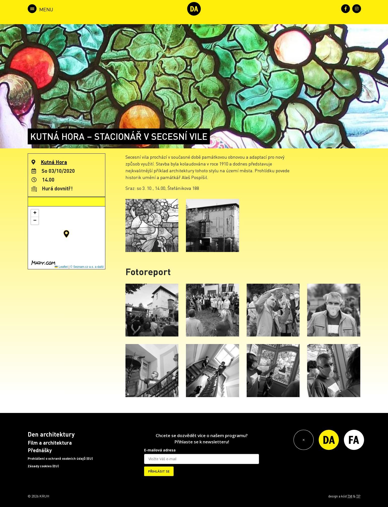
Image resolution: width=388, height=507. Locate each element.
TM (349, 496)
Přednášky (40, 450)
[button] (66, 234)
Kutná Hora (54, 162)
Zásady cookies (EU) (43, 466)
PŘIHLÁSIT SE (159, 471)
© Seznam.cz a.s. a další (87, 267)
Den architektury (51, 434)
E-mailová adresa (160, 450)
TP (358, 496)
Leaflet (61, 267)
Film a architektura (50, 442)
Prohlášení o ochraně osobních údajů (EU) (60, 458)
